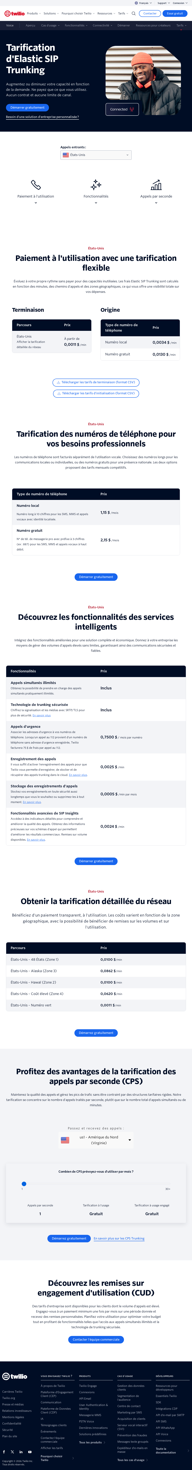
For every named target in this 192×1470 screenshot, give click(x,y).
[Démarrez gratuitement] (96, 1033)
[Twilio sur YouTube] (31, 1451)
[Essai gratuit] (175, 13)
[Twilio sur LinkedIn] (22, 1452)
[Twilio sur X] (13, 1452)
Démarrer (124, 25)
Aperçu (30, 25)
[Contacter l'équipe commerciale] (96, 1339)
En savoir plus (42, 715)
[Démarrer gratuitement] (27, 107)
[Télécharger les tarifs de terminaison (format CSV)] (96, 383)
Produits (34, 13)
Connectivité (101, 25)
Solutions (51, 13)
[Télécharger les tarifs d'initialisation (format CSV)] (96, 394)
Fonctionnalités (74, 25)
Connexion (180, 3)
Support (164, 3)
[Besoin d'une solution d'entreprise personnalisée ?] (42, 117)
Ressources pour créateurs (153, 25)
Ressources (106, 13)
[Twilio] (14, 13)
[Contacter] (150, 13)
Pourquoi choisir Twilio (78, 13)
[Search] (133, 13)
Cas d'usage (48, 25)
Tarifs (123, 13)
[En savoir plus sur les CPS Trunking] (119, 1238)
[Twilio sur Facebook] (5, 1452)
